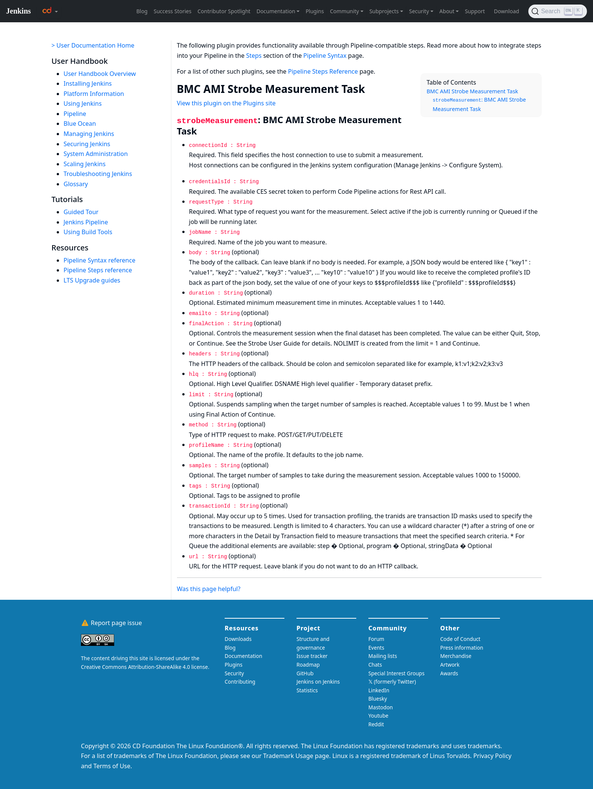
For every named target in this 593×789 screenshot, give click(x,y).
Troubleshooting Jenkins (98, 174)
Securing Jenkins (87, 144)
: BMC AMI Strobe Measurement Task (479, 104)
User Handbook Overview (100, 73)
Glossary (76, 184)
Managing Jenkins (89, 134)
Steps (254, 55)
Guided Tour (81, 212)
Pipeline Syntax (324, 55)
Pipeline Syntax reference (99, 260)
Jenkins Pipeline (86, 222)
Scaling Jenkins (85, 164)
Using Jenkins (83, 103)
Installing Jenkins (88, 83)
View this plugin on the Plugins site (226, 103)
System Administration (96, 154)
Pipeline (75, 114)
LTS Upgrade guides (92, 280)
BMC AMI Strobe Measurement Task (472, 91)
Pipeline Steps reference (98, 270)
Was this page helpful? (209, 589)
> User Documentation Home (92, 45)
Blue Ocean (80, 123)
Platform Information (94, 94)
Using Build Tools (88, 232)
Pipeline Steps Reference (323, 71)
